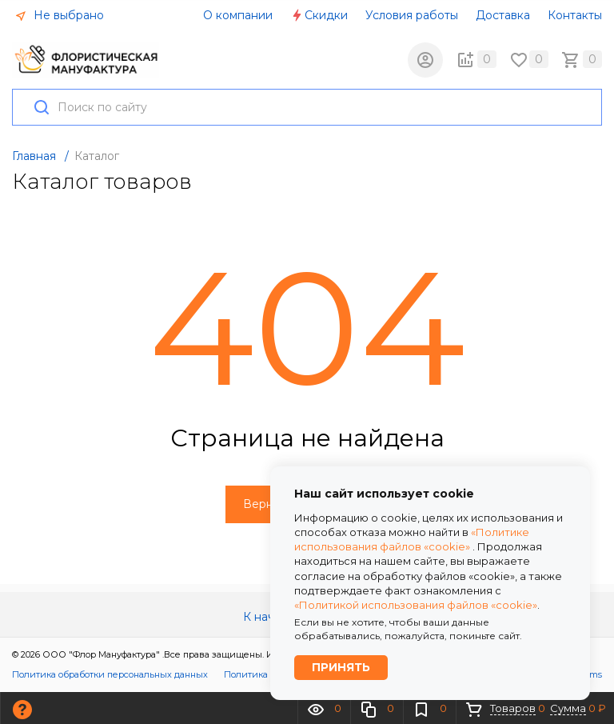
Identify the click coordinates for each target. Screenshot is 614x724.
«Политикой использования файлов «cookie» (415, 604)
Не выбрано (59, 15)
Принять (341, 667)
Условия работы (411, 15)
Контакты (575, 15)
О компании (238, 15)
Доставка (503, 15)
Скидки (319, 15)
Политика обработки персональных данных (110, 675)
